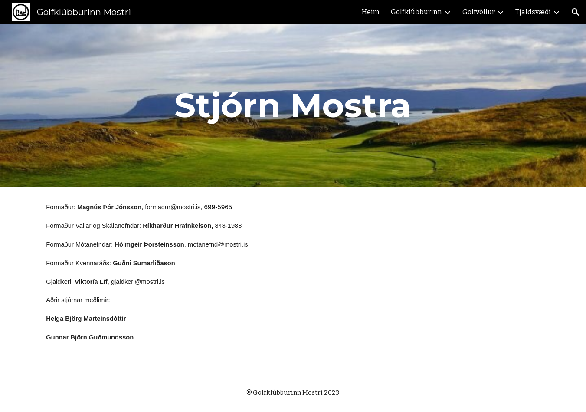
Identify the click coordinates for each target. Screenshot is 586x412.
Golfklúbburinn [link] (416, 12)
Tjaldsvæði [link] (533, 12)
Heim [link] (371, 12)
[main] (293, 105)
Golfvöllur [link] (478, 12)
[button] (575, 12)
